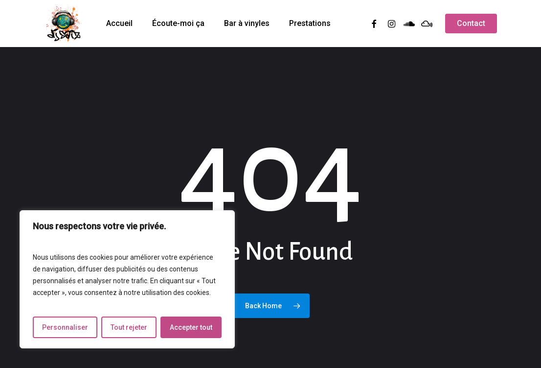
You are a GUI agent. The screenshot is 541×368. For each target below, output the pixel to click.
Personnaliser (65, 327)
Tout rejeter (129, 327)
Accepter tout (191, 327)
